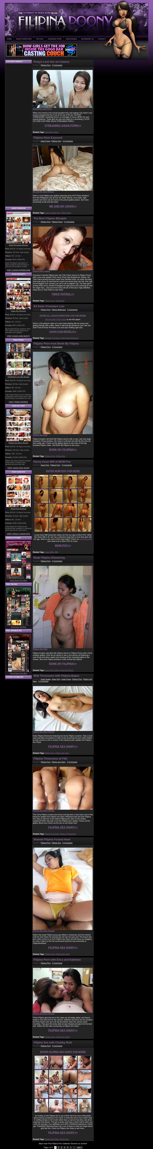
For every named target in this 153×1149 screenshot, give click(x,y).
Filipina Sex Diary (62, 753)
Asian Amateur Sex (52, 213)
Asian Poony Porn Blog (18, 580)
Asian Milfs (49, 552)
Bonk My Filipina (66, 670)
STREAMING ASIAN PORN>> (63, 125)
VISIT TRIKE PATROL (18, 402)
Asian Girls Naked (52, 670)
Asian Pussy (45, 141)
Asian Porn (45, 465)
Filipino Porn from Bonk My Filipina (56, 343)
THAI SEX (39, 39)
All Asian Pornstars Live (48, 306)
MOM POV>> (63, 545)
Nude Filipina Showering (49, 557)
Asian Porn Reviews (18, 509)
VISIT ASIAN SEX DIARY (18, 468)
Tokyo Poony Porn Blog (18, 673)
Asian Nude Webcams (70, 338)
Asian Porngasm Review (18, 245)
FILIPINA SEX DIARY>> (63, 746)
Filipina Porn (46, 65)
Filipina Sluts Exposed (47, 137)
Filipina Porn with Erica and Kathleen (57, 959)
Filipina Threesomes (68, 834)
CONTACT (102, 39)
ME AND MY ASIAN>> (62, 206)
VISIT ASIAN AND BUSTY (18, 336)
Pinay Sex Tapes (51, 132)
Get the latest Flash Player (55, 319)
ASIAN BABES (71, 39)
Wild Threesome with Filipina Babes (56, 675)
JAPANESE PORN (54, 39)
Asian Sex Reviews (18, 311)
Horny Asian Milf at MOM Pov (52, 461)
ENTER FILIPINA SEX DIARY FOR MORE (63, 1052)
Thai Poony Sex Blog (18, 627)
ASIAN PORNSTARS (24, 39)
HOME (9, 39)
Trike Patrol (59, 301)
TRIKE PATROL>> (63, 294)
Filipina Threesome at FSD (50, 758)
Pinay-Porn (64, 1139)
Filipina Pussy (57, 222)
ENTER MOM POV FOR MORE (63, 471)
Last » (79, 1147)
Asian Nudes (46, 679)
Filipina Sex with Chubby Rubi (52, 1042)
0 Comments (57, 65)
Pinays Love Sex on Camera (51, 61)
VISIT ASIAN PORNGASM (18, 270)
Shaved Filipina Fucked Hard (51, 839)
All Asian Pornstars (52, 338)
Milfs (56, 552)
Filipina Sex (49, 301)
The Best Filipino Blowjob (49, 218)
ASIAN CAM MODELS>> (62, 331)
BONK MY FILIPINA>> (63, 449)
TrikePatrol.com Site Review (18, 377)
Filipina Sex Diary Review (18, 443)
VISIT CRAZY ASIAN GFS (18, 534)
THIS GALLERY (85, 539)
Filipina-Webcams (59, 310)
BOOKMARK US (87, 39)
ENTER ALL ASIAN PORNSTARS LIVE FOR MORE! (63, 315)
